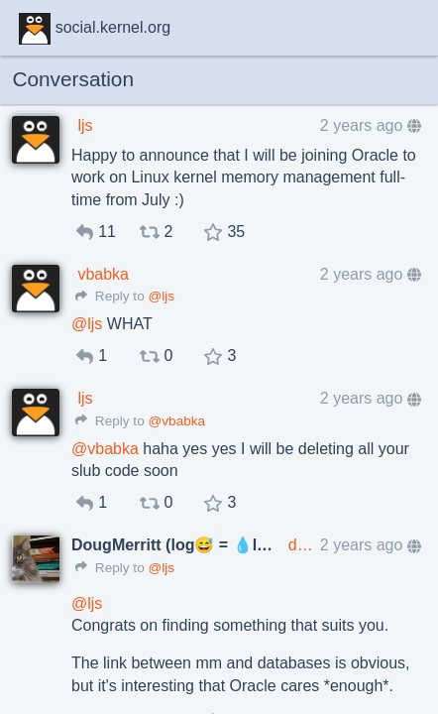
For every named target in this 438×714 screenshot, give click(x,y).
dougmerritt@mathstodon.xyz (301, 544)
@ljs (161, 296)
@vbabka (176, 421)
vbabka (103, 274)
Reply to (110, 296)
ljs (84, 125)
